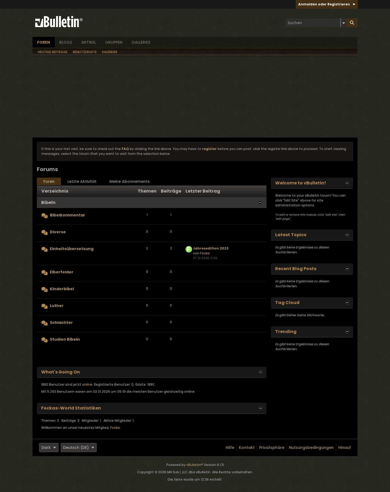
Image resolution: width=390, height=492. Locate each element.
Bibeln (48, 202)
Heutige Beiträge (52, 52)
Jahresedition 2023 (211, 248)
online (87, 384)
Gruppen (113, 42)
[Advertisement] (195, 97)
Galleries (141, 42)
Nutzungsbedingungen (311, 447)
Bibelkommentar (67, 215)
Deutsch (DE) (78, 447)
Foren (43, 42)
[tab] (49, 182)
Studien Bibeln (65, 339)
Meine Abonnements (129, 181)
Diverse (58, 232)
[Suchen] (315, 22)
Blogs (65, 42)
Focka (205, 253)
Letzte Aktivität (81, 181)
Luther (57, 305)
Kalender (109, 52)
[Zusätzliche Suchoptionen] (343, 22)
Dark (48, 447)
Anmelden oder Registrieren (326, 4)
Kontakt (247, 447)
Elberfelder (61, 272)
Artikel (88, 42)
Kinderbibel (62, 289)
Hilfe (230, 447)
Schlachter (61, 322)
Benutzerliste (85, 52)
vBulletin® (194, 464)
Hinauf (344, 447)
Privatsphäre (271, 447)
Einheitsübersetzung (71, 248)
